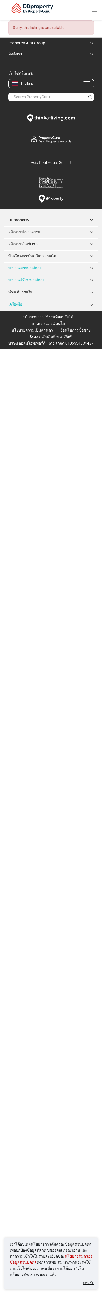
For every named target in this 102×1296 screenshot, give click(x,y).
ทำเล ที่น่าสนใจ (20, 292)
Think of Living (51, 118)
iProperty (51, 199)
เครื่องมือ (15, 304)
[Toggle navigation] (94, 10)
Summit (51, 162)
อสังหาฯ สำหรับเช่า (23, 244)
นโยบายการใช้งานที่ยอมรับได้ (48, 317)
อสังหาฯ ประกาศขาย (24, 232)
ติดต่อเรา (15, 53)
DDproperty (18, 219)
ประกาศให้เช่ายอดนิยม (26, 280)
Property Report (51, 182)
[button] (89, 42)
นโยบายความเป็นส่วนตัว (32, 330)
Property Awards (51, 139)
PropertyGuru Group (26, 42)
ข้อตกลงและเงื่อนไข (48, 323)
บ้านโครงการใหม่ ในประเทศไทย (33, 256)
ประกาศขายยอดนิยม (24, 268)
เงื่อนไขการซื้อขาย (75, 330)
